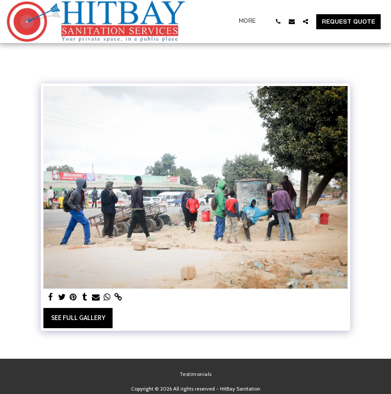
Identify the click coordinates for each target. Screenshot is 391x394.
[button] (278, 21)
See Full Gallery (78, 318)
